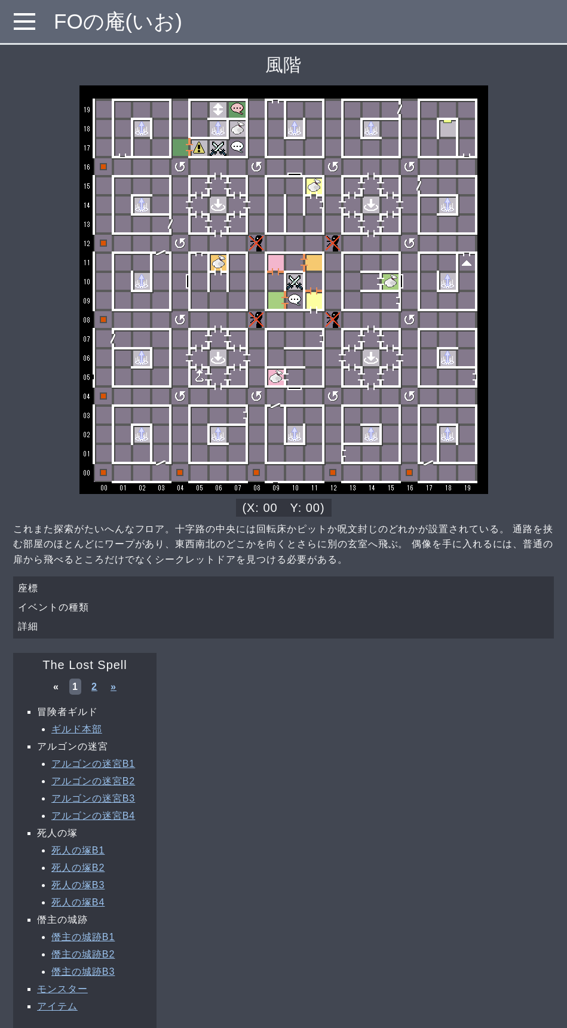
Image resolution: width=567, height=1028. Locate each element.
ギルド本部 (76, 729)
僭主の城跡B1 (83, 937)
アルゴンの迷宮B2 (93, 781)
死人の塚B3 (78, 885)
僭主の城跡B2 (83, 954)
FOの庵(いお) (118, 21)
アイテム (57, 1006)
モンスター (62, 989)
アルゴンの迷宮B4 (93, 816)
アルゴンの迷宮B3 (93, 798)
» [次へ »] (114, 687)
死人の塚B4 (78, 902)
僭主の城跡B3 (83, 971)
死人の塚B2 (78, 868)
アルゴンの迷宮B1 (93, 764)
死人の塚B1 (78, 850)
